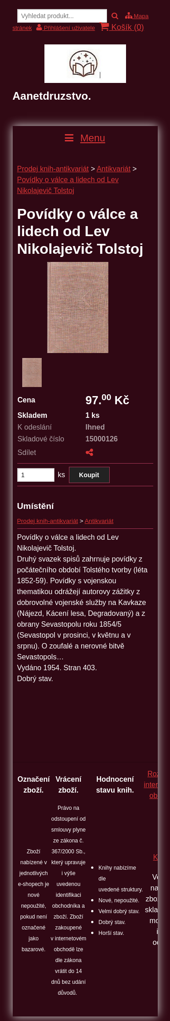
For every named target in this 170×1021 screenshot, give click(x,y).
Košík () (121, 27)
